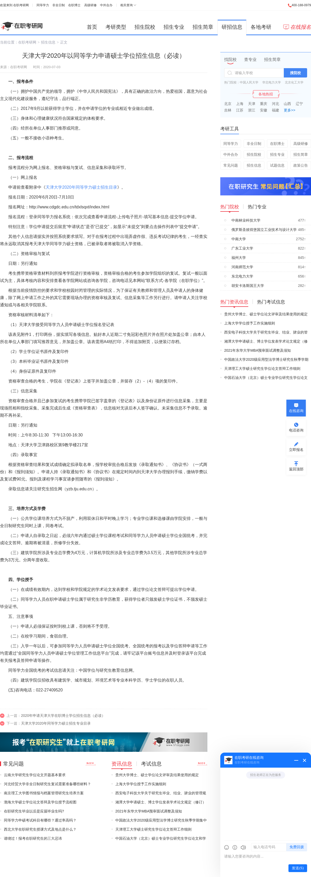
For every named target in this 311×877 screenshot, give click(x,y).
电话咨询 (296, 430)
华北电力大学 (271, 82)
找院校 (230, 59)
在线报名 (297, 27)
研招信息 (232, 27)
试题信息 (277, 165)
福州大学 (238, 258)
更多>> (289, 110)
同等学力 (43, 5)
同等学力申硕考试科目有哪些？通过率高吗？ (40, 820)
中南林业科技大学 (245, 220)
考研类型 (115, 27)
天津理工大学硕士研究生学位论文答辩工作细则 (153, 829)
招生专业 (174, 27)
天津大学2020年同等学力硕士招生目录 (81, 187)
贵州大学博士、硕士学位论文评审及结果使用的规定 (157, 775)
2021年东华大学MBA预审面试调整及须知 (148, 811)
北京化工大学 (294, 82)
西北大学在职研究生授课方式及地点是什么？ (40, 829)
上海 (239, 104)
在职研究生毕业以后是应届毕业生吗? (34, 811)
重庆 (263, 104)
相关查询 (126, 5)
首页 (92, 27)
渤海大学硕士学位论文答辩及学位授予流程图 (40, 802)
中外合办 (106, 5)
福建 (275, 110)
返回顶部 (296, 469)
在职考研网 (21, 5)
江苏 (239, 110)
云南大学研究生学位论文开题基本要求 (35, 775)
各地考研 (261, 27)
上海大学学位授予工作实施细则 (140, 784)
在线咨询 (296, 411)
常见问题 (230, 165)
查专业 (250, 59)
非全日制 (58, 5)
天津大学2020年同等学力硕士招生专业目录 (56, 723)
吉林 (227, 110)
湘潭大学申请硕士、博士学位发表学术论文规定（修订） (160, 802)
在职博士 (74, 5)
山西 (287, 104)
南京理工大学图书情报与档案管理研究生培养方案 (44, 793)
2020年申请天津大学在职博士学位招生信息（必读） (63, 715)
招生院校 (145, 27)
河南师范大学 (242, 267)
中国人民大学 (249, 82)
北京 (227, 104)
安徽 (263, 110)
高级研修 (90, 5)
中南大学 (238, 239)
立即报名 (296, 450)
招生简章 (203, 27)
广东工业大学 (242, 248)
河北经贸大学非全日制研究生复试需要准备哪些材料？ (47, 784)
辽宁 (299, 104)
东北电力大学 (242, 276)
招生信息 (48, 42)
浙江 (251, 110)
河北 (275, 104)
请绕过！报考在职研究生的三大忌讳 (33, 838)
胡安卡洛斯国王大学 (247, 286)
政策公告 (300, 165)
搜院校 (295, 73)
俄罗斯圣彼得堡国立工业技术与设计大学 (264, 230)
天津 (251, 104)
